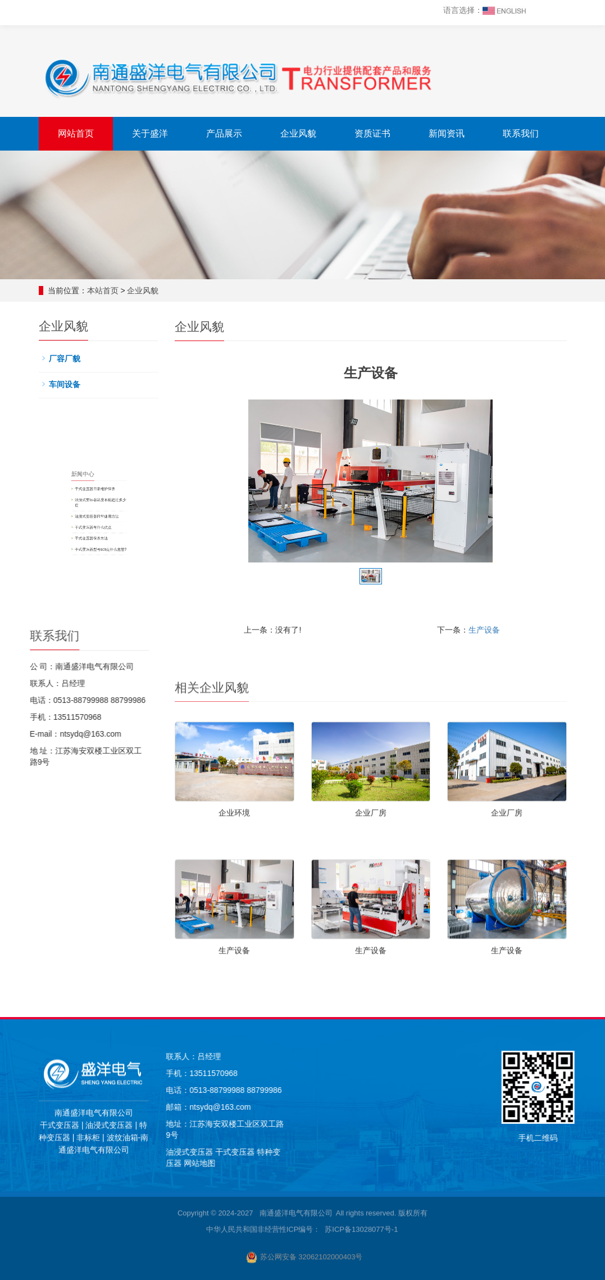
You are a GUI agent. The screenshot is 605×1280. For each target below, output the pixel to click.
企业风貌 (298, 133)
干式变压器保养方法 (260, 526)
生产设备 (484, 917)
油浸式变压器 (477, 1151)
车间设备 (77, 383)
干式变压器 (523, 1151)
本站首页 (108, 290)
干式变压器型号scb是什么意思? (265, 532)
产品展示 (224, 133)
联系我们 (521, 133)
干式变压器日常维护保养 (261, 499)
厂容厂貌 (77, 361)
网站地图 (487, 1163)
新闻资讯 (447, 133)
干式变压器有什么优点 (260, 520)
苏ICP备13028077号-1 (361, 942)
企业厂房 (370, 1100)
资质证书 (372, 133)
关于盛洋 (150, 133)
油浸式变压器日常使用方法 (262, 514)
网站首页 (76, 133)
